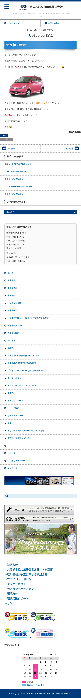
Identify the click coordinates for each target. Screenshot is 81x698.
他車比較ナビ (13, 310)
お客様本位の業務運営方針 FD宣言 (23, 355)
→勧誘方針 (11, 564)
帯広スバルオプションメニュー (21, 438)
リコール (11, 453)
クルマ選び (12, 288)
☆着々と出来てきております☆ (18, 164)
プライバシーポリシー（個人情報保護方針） (27, 370)
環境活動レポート (15, 400)
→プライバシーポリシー (19, 579)
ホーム (10, 273)
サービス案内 (13, 408)
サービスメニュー (15, 415)
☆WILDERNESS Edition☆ (16, 171)
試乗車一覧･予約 (15, 325)
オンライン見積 (14, 303)
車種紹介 (11, 295)
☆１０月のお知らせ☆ (14, 194)
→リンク (9, 603)
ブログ (3, 136)
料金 (9, 423)
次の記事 (70, 148)
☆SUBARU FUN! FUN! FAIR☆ (18, 186)
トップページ (6, 139)
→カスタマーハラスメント (20, 588)
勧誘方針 (11, 348)
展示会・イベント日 (36, 685)
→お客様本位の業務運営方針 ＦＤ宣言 (28, 569)
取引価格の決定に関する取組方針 (22, 363)
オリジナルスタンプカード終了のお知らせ (26, 430)
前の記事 (11, 148)
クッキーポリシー (15, 378)
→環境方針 (11, 593)
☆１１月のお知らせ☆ (14, 179)
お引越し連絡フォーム (17, 460)
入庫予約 (11, 280)
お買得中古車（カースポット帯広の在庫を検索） (29, 318)
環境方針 (11, 393)
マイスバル (12, 468)
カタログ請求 (13, 333)
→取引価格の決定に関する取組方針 (25, 574)
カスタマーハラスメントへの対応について (26, 385)
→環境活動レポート (16, 598)
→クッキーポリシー (16, 584)
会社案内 (11, 340)
